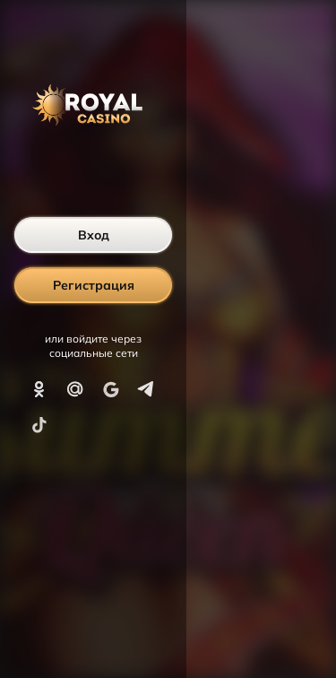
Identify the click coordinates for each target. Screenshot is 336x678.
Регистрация (93, 285)
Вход (93, 235)
